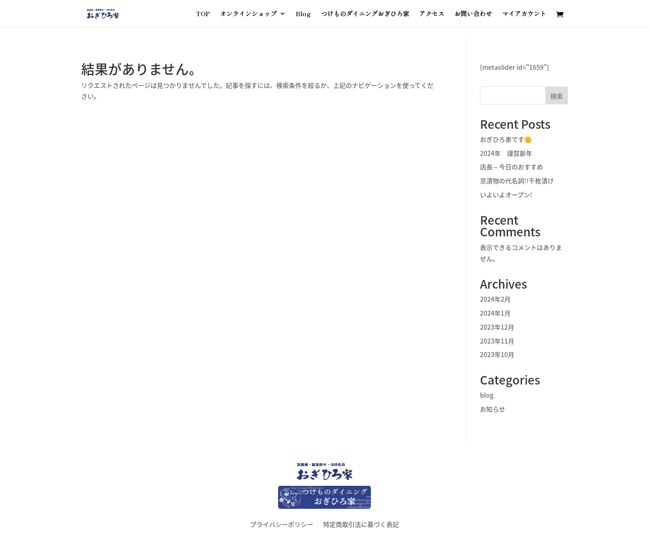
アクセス (431, 14)
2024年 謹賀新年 (506, 153)
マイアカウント (524, 14)
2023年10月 (497, 354)
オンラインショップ (248, 14)
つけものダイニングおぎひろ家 (365, 14)
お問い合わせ (473, 14)
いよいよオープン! (506, 194)
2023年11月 (497, 340)
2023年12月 (497, 326)
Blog (303, 14)
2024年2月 (495, 298)
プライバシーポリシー (281, 523)
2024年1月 (495, 312)
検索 (556, 95)
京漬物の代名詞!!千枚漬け (517, 180)
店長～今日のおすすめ (511, 166)
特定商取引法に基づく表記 (361, 523)
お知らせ (492, 408)
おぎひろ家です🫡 (506, 139)
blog (487, 394)
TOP (203, 14)
